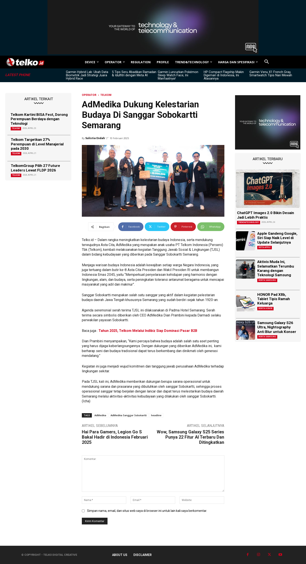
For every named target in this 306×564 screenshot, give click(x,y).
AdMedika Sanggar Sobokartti (129, 415)
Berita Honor (265, 308)
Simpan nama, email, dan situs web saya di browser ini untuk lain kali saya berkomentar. (147, 510)
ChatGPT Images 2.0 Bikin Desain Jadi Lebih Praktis (265, 215)
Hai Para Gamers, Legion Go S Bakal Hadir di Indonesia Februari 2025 (115, 437)
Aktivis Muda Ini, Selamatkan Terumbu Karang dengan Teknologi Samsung (275, 268)
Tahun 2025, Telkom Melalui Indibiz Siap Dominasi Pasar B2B (148, 331)
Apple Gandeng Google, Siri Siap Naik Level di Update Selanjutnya (277, 238)
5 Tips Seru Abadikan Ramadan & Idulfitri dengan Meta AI (134, 73)
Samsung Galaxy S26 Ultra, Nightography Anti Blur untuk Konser (276, 327)
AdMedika (100, 415)
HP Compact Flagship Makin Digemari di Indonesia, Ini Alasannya (224, 75)
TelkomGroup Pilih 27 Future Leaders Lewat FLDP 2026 (35, 167)
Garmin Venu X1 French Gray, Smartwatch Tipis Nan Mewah (270, 73)
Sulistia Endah (95, 138)
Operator (89, 95)
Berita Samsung (267, 280)
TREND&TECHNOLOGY (248, 222)
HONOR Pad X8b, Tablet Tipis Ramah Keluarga (273, 299)
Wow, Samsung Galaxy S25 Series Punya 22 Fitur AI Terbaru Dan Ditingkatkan (190, 437)
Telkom (16, 128)
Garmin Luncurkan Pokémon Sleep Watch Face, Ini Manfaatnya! (178, 75)
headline (156, 415)
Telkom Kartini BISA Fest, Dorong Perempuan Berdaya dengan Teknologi (39, 119)
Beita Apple (265, 247)
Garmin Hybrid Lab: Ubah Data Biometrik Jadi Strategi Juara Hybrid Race (87, 75)
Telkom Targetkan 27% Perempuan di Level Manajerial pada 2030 (37, 144)
